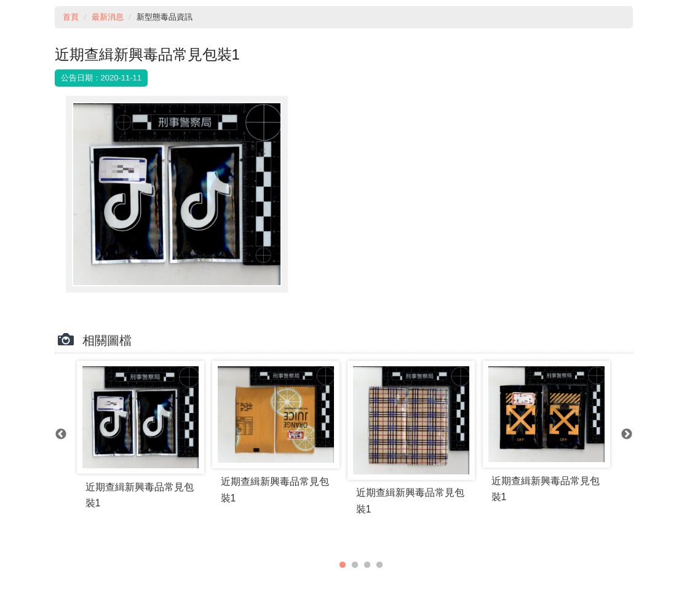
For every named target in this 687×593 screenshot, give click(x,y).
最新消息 (108, 17)
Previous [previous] (61, 434)
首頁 (71, 17)
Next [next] (627, 434)
